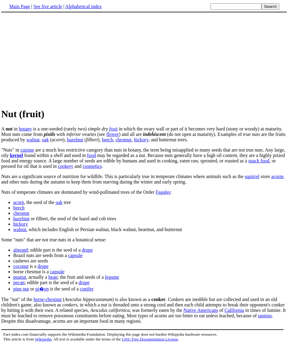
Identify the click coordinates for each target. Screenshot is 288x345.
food (91, 155)
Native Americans (200, 310)
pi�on (42, 288)
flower (112, 134)
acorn (18, 202)
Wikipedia (43, 339)
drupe (87, 249)
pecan (18, 282)
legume (112, 277)
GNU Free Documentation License (150, 339)
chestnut (123, 139)
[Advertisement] (144, 60)
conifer (86, 288)
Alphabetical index (83, 6)
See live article (47, 6)
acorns (277, 176)
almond (20, 249)
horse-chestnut (47, 299)
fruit (113, 128)
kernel (16, 155)
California (234, 310)
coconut (21, 266)
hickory (141, 139)
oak (45, 139)
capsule (75, 255)
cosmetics (92, 166)
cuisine (27, 149)
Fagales (163, 192)
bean (52, 277)
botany (25, 128)
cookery (66, 166)
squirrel (252, 176)
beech (107, 139)
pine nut (21, 288)
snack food (258, 160)
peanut (19, 277)
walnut (33, 139)
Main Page (19, 6)
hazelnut (75, 139)
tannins (265, 315)
